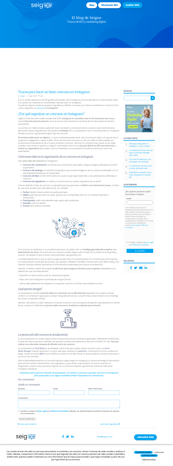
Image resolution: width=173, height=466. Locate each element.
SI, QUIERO (140, 251)
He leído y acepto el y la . (140, 243)
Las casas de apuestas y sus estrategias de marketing (140, 160)
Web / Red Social (95, 388)
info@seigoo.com (104, 436)
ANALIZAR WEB (145, 437)
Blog (91, 5)
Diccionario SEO (109, 5)
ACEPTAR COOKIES (149, 455)
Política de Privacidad (59, 411)
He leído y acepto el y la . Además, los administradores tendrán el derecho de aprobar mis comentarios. (69, 412)
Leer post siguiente (110, 424)
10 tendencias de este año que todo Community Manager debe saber (141, 152)
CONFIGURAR (159, 452)
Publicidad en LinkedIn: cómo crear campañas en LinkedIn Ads (140, 174)
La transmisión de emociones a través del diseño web (140, 167)
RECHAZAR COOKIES (143, 452)
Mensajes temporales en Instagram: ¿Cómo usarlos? (139, 145)
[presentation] (145, 234)
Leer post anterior (27, 424)
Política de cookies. (149, 459)
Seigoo (22, 96)
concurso (41, 108)
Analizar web (132, 5)
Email (55, 388)
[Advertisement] (86, 69)
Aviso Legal (42, 411)
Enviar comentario (27, 419)
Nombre (21, 388)
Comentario (23, 398)
